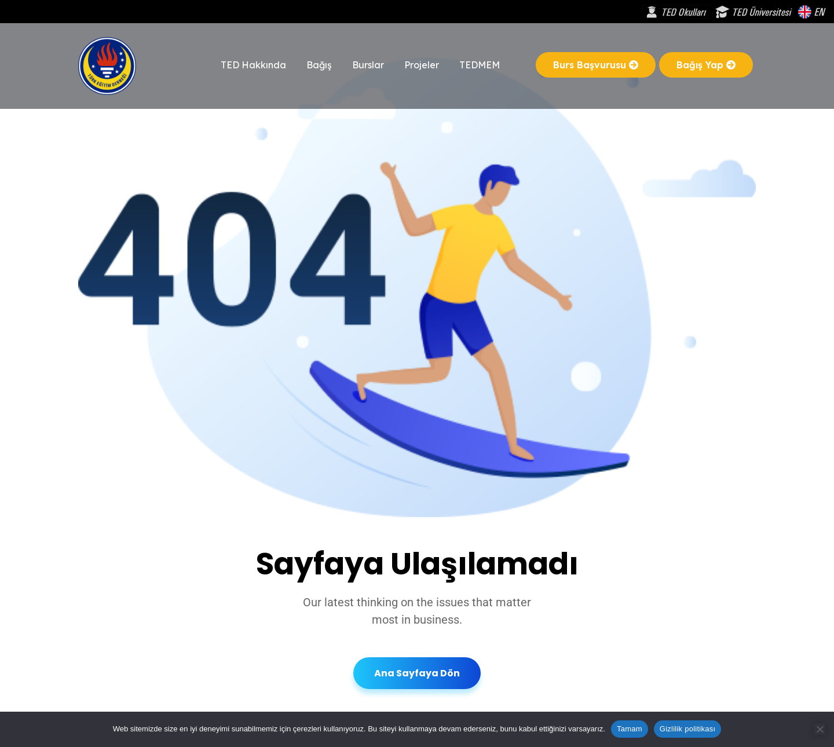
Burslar (368, 65)
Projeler (421, 65)
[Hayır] (819, 729)
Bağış (319, 65)
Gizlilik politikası (688, 728)
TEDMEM (479, 65)
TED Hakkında (253, 65)
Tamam (629, 728)
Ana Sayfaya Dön (417, 673)
